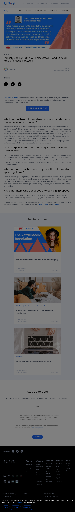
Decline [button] (5, 508)
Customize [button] (16, 508)
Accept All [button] (27, 508)
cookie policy (19, 502)
